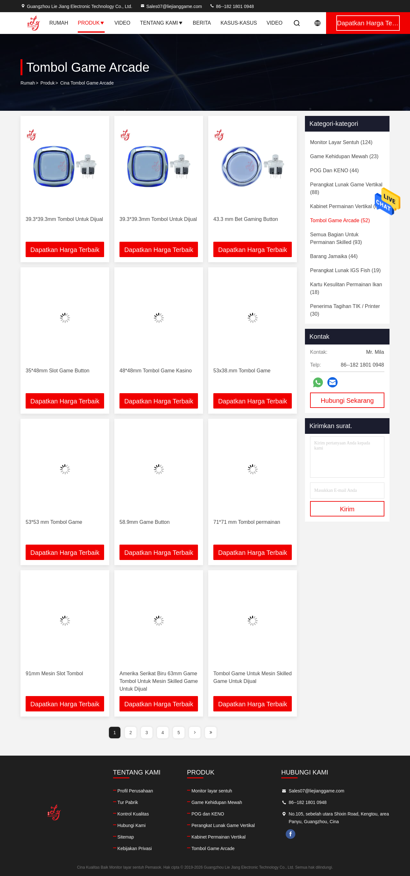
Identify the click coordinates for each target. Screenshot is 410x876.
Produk (91, 23)
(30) (345, 310)
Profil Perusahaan (135, 790)
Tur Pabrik (128, 802)
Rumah (58, 23)
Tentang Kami (161, 23)
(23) (344, 156)
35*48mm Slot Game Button (57, 370)
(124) (341, 142)
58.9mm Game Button (144, 522)
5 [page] (178, 732)
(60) (346, 206)
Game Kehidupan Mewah (217, 802)
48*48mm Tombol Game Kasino (155, 370)
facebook (290, 834)
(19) (345, 270)
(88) (346, 188)
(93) (336, 238)
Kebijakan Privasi (135, 848)
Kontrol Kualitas (133, 813)
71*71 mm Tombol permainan (246, 522)
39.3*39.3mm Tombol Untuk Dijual (64, 219)
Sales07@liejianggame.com (171, 6)
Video (122, 23)
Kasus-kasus (238, 23)
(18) (346, 288)
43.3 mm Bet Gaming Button (245, 219)
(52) (340, 220)
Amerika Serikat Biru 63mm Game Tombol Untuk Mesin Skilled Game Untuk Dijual (158, 681)
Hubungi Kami (132, 825)
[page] (195, 732)
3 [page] (146, 732)
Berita (202, 23)
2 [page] (130, 732)
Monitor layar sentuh (212, 790)
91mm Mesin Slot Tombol (54, 673)
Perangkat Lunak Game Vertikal (223, 825)
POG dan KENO (208, 813)
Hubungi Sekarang (347, 400)
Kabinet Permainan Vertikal (219, 837)
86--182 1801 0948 (231, 6)
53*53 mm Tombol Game (54, 522)
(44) (334, 170)
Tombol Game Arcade (213, 848)
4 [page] (162, 732)
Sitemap (126, 837)
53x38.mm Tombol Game (241, 370)
